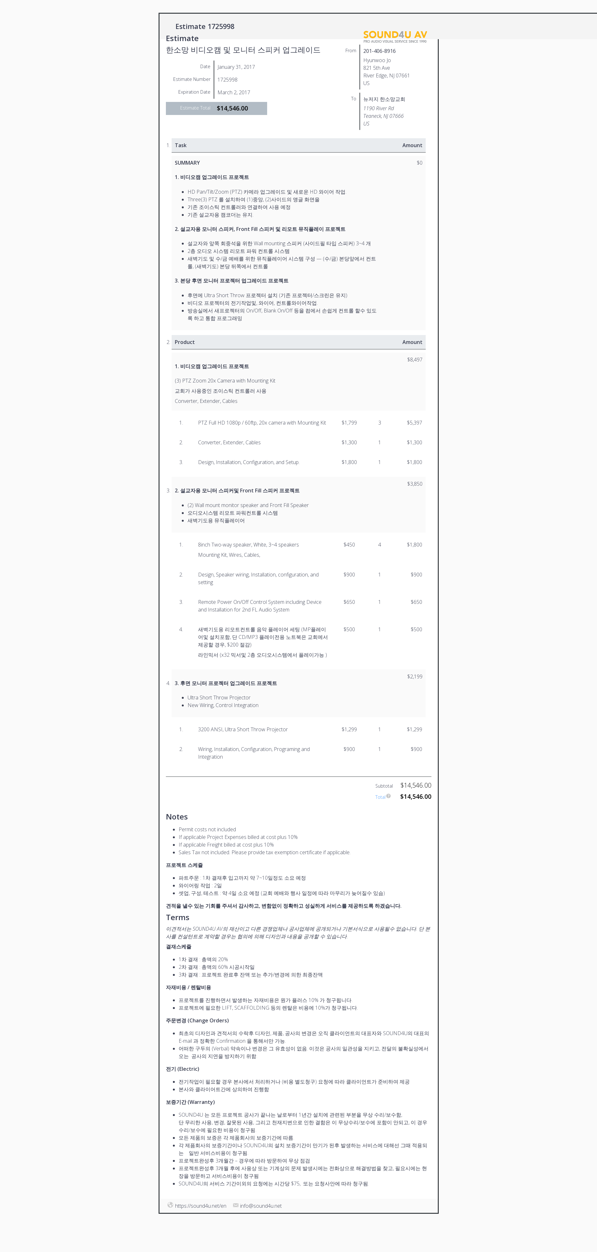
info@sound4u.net (261, 1205)
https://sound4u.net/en (200, 1205)
